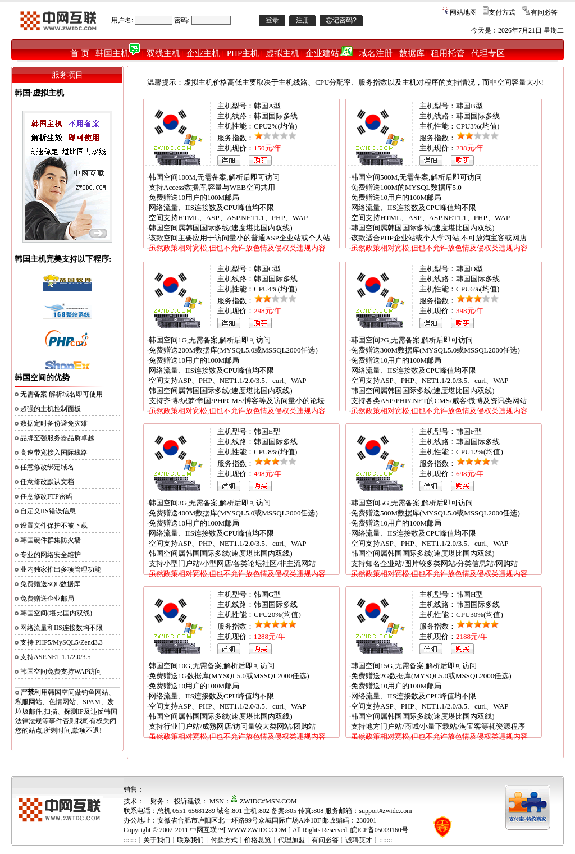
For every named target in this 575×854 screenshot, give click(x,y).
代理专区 (488, 53)
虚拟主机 (282, 53)
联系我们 (190, 840)
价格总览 (257, 840)
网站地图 (463, 12)
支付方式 (502, 12)
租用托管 (447, 53)
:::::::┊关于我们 (147, 840)
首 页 (79, 53)
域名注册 (376, 53)
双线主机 (163, 53)
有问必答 (544, 12)
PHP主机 (243, 53)
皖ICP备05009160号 (379, 830)
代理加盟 (291, 840)
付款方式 (224, 840)
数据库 (412, 53)
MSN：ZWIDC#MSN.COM (253, 801)
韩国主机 (117, 53)
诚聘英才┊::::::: (368, 840)
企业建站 (329, 53)
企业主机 (203, 53)
